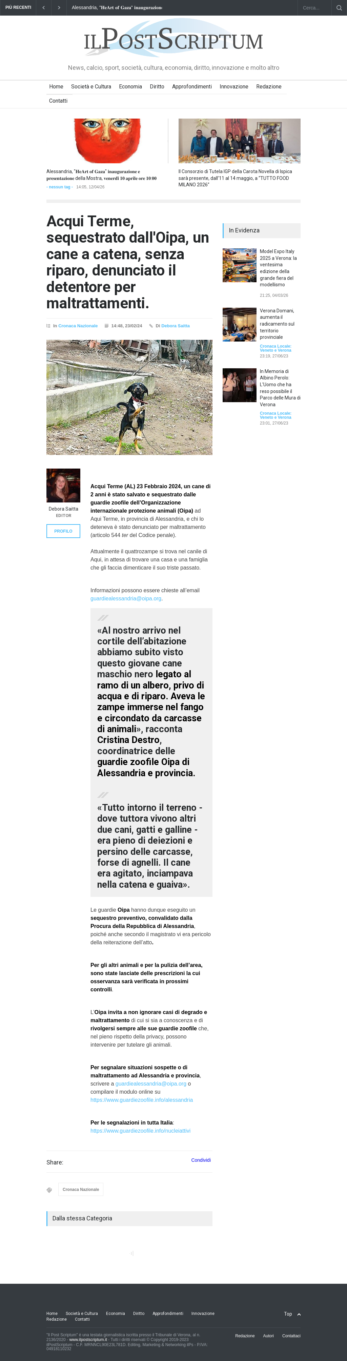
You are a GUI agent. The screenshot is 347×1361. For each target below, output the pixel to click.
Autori (268, 1336)
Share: (54, 1162)
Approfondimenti (192, 86)
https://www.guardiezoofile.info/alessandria (141, 1100)
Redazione (269, 86)
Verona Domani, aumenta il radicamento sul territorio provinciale (277, 324)
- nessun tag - (59, 187)
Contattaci (291, 1336)
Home (56, 86)
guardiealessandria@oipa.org (125, 598)
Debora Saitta (175, 325)
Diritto (157, 86)
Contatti (58, 101)
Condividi (201, 1160)
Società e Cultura (91, 86)
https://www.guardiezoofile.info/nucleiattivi (140, 1131)
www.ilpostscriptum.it (88, 1339)
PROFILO (63, 531)
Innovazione (234, 86)
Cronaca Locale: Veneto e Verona (275, 348)
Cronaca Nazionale (78, 325)
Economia (130, 86)
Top (288, 1314)
